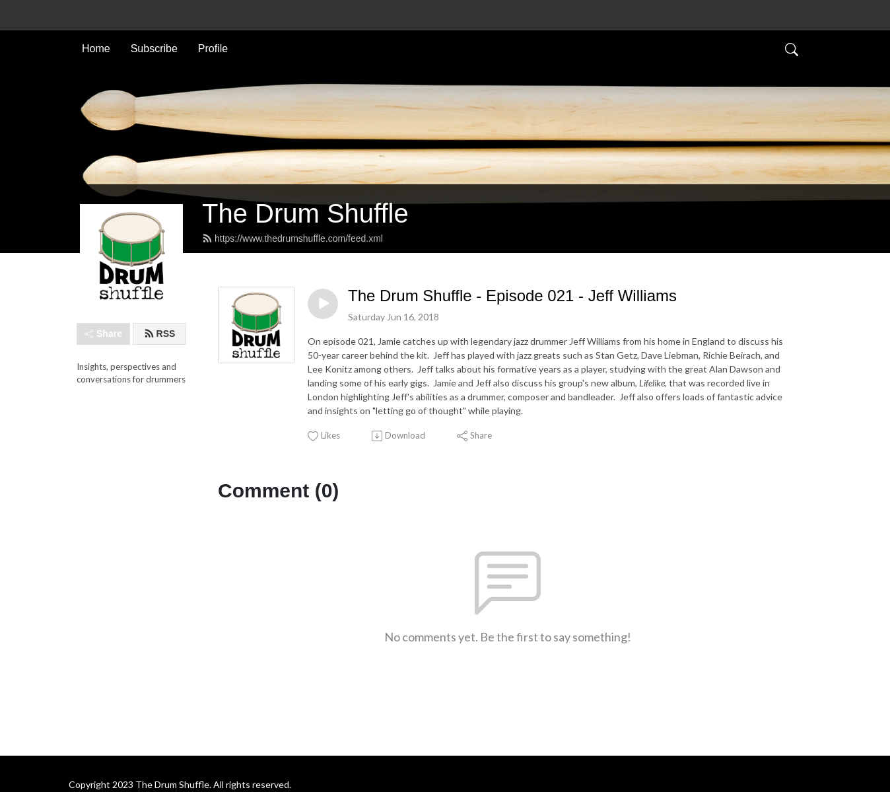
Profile (213, 48)
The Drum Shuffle (305, 213)
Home (96, 48)
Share (103, 333)
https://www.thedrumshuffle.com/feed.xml (292, 238)
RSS (160, 333)
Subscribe (154, 48)
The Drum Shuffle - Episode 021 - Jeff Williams (512, 296)
